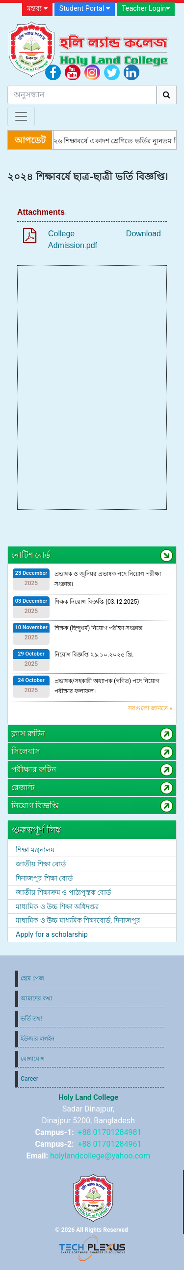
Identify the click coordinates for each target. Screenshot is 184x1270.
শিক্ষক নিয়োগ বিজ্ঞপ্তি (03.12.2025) (96, 601)
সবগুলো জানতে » (150, 708)
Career (29, 1078)
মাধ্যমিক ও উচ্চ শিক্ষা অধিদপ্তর (57, 907)
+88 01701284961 (110, 1144)
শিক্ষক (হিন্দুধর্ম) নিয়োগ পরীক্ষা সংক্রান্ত (98, 628)
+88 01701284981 (110, 1132)
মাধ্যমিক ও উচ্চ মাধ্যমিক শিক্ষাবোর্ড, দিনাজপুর (78, 920)
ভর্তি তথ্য (31, 1018)
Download (143, 233)
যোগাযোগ (33, 1058)
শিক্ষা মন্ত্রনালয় (35, 850)
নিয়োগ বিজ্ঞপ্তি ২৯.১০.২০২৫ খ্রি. (93, 654)
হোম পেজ (32, 978)
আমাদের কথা (36, 998)
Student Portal (84, 8)
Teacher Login (146, 8)
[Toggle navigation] (21, 116)
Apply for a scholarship (52, 934)
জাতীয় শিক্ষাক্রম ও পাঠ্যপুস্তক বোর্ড (63, 892)
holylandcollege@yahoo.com (100, 1155)
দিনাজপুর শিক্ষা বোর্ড (44, 878)
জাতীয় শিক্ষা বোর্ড (41, 864)
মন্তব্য (37, 8)
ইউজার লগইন (37, 1038)
